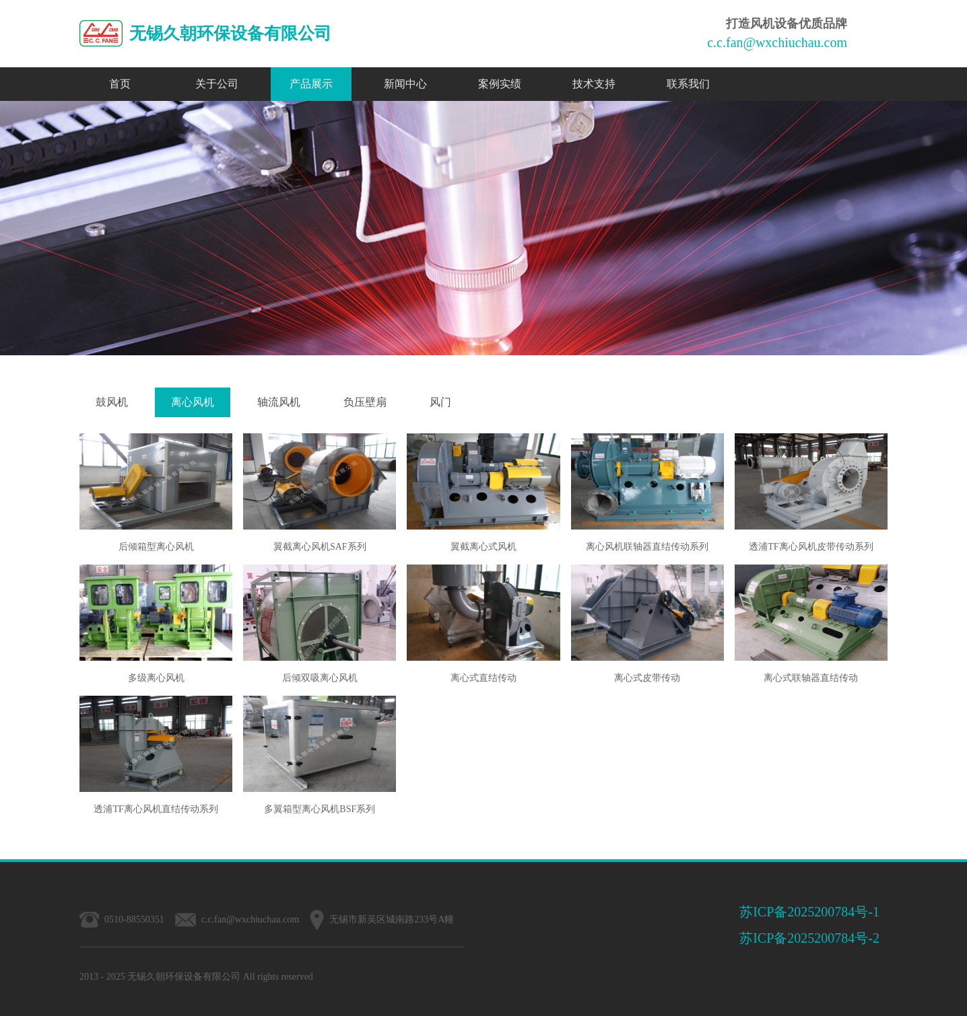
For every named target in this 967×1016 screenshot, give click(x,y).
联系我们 (688, 83)
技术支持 (593, 83)
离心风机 (192, 402)
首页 (120, 83)
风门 (440, 402)
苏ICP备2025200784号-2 (809, 938)
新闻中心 (405, 83)
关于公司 (216, 83)
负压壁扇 (365, 402)
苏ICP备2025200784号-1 (809, 911)
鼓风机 (112, 402)
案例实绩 (499, 83)
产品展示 (311, 83)
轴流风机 (278, 402)
